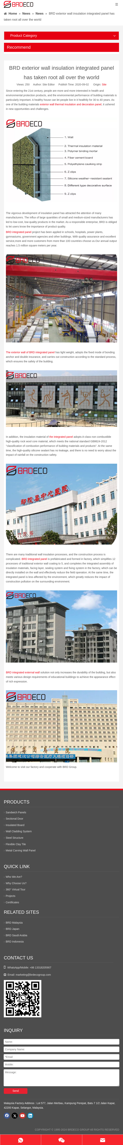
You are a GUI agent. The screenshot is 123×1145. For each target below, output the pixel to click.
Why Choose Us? (16, 883)
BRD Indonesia (15, 941)
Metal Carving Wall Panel (21, 850)
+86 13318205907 (40, 967)
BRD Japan (12, 928)
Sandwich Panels (16, 812)
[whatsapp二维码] (22, 998)
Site (104, 84)
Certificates (12, 902)
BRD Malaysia (14, 922)
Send (16, 1090)
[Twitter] (15, 1116)
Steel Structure (14, 837)
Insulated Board (15, 825)
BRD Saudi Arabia (16, 935)
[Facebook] (7, 1116)
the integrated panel (61, 436)
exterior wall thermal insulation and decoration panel (70, 104)
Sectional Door (14, 818)
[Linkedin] (30, 1116)
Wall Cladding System (19, 831)
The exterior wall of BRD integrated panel (30, 352)
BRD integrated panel (19, 232)
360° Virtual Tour (15, 889)
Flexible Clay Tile (16, 844)
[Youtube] (22, 1116)
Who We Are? (14, 876)
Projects (10, 895)
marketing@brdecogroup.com (33, 974)
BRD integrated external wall (23, 672)
